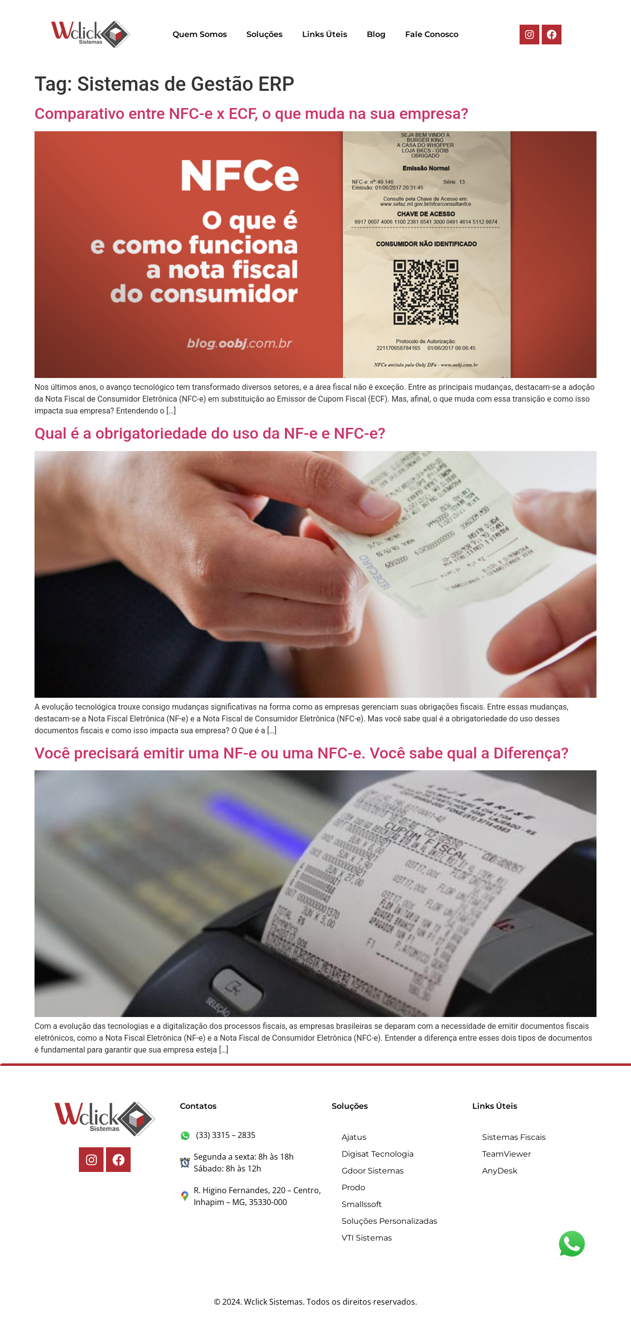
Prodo (353, 1187)
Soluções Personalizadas (389, 1221)
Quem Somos (200, 34)
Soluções (264, 34)
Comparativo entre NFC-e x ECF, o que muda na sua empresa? (251, 113)
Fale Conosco (431, 34)
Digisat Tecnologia (378, 1154)
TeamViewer (506, 1154)
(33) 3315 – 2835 (217, 1135)
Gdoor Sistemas (373, 1170)
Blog (376, 34)
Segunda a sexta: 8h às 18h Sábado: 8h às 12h (237, 1162)
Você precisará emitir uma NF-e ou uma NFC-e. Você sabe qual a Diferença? (302, 753)
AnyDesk (500, 1170)
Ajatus (354, 1137)
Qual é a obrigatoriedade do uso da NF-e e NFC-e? (210, 433)
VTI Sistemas (367, 1238)
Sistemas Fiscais (514, 1137)
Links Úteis (324, 34)
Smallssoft (362, 1204)
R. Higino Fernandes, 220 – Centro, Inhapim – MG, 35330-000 (250, 1196)
